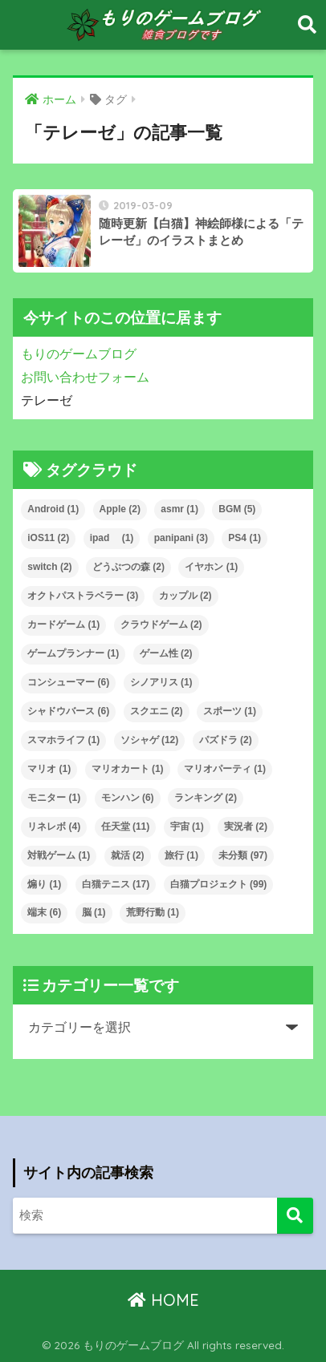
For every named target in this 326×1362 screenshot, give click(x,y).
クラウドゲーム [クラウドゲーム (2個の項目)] (161, 624)
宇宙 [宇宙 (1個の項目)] (187, 826)
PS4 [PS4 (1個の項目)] (244, 538)
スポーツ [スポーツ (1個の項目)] (229, 711)
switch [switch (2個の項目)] (49, 566)
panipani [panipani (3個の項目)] (181, 538)
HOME (163, 1300)
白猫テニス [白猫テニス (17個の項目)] (116, 884)
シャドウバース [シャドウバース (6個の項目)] (68, 711)
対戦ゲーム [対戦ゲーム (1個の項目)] (58, 855)
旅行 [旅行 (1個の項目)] (181, 855)
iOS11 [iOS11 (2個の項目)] (48, 538)
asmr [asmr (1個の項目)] (179, 509)
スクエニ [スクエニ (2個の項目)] (156, 711)
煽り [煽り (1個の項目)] (44, 884)
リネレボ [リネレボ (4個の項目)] (53, 826)
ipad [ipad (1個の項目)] (112, 538)
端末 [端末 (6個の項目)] (44, 912)
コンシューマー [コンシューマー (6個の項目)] (68, 682)
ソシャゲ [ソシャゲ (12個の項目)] (149, 740)
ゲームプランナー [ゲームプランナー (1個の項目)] (73, 653)
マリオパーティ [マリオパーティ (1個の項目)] (225, 768)
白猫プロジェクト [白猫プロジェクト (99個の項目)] (218, 884)
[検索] (295, 1216)
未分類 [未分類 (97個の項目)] (242, 855)
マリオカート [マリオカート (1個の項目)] (128, 768)
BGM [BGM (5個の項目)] (236, 509)
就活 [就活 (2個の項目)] (128, 855)
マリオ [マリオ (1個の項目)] (49, 768)
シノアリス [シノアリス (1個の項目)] (161, 682)
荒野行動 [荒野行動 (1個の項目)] (152, 912)
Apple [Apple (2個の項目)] (120, 509)
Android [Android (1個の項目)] (53, 509)
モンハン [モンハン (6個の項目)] (127, 797)
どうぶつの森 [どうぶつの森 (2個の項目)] (128, 566)
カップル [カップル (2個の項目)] (185, 595)
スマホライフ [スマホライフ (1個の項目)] (63, 740)
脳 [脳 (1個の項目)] (94, 912)
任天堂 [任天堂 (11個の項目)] (125, 826)
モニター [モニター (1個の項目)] (53, 797)
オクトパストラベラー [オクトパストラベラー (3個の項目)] (82, 595)
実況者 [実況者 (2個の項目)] (245, 826)
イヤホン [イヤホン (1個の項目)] (211, 566)
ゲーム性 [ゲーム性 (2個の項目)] (166, 653)
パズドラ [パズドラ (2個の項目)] (225, 740)
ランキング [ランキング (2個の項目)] (205, 797)
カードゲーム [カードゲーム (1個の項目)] (63, 624)
